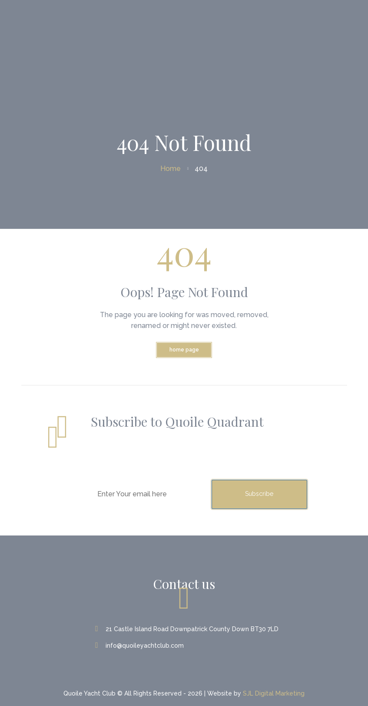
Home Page (184, 350)
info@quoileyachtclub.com (140, 645)
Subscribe (259, 493)
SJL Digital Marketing (274, 693)
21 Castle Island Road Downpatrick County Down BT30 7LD (187, 629)
